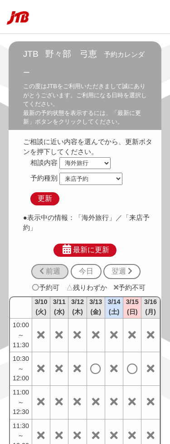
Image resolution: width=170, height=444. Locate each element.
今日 (86, 271)
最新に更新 (85, 249)
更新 (45, 198)
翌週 (122, 271)
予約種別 (44, 178)
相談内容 (44, 162)
